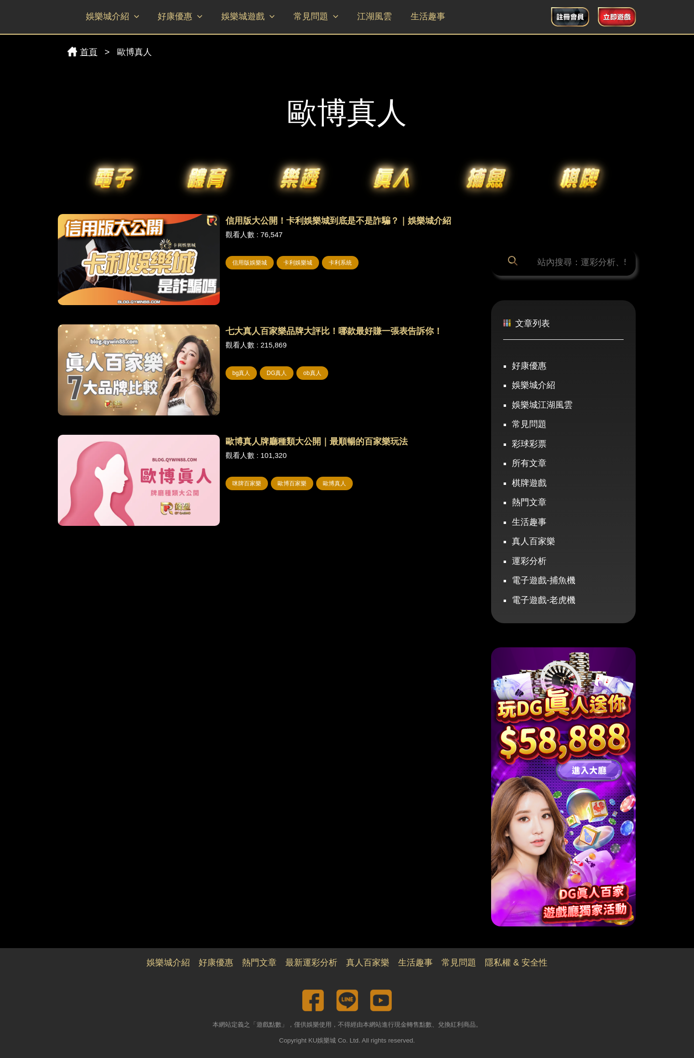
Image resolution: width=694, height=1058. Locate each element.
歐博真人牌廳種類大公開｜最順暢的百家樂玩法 (317, 441)
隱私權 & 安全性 (516, 962)
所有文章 (529, 463)
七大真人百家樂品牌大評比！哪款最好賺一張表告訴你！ (334, 331)
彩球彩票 (529, 444)
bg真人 (241, 373)
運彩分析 (529, 561)
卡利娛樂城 (297, 262)
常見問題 (310, 17)
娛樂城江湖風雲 (542, 405)
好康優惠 (178, 17)
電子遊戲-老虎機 (543, 600)
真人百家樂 (533, 541)
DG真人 (277, 373)
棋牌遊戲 (529, 483)
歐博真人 (334, 483)
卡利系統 (340, 262)
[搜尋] (514, 262)
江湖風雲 (367, 16)
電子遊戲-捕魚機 (543, 580)
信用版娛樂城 (249, 262)
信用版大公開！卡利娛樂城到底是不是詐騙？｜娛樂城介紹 (338, 221)
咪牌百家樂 (246, 483)
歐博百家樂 (292, 483)
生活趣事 (419, 16)
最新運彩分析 (311, 962)
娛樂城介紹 (111, 17)
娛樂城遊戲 (244, 17)
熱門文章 (529, 502)
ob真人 (312, 373)
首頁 (82, 52)
